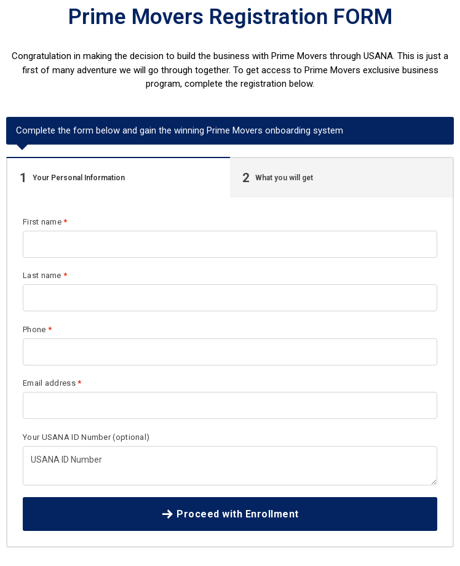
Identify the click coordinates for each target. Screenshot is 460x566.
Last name (45, 275)
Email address (52, 383)
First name (45, 222)
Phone (37, 329)
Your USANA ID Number (86, 437)
